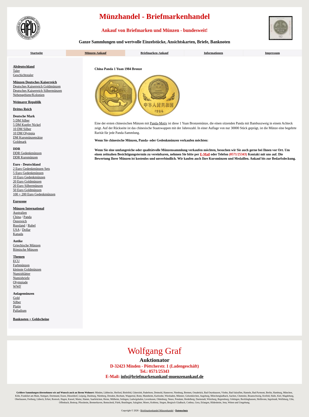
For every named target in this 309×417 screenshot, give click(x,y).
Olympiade (20, 282)
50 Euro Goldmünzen (27, 190)
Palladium (19, 310)
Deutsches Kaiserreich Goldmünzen (37, 86)
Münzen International (28, 208)
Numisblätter (21, 274)
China (17, 217)
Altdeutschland (24, 66)
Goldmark (19, 142)
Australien (20, 213)
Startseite (36, 53)
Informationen (213, 53)
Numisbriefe (21, 278)
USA (16, 230)
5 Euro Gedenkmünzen (28, 173)
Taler (16, 71)
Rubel (31, 225)
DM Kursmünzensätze (28, 137)
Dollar (26, 230)
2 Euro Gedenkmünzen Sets (31, 169)
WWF (17, 286)
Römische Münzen (25, 249)
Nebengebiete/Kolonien (28, 95)
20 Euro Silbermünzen (28, 186)
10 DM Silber (22, 129)
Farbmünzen (21, 265)
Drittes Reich (22, 109)
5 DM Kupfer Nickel (27, 125)
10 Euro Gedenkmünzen (29, 177)
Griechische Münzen (26, 245)
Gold (16, 298)
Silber (17, 302)
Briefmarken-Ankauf (155, 53)
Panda (27, 217)
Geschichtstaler (23, 75)
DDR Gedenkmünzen (27, 153)
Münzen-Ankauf (95, 53)
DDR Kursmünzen (25, 157)
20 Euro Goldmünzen (27, 181)
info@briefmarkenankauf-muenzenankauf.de (162, 376)
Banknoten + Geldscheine (31, 319)
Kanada (18, 234)
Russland (19, 225)
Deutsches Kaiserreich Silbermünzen (37, 90)
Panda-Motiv (158, 123)
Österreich (20, 221)
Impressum (272, 53)
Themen (19, 257)
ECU (16, 261)
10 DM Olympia (24, 133)
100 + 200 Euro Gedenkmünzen (34, 194)
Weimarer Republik (27, 102)
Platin (17, 306)
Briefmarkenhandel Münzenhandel (156, 410)
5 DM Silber (21, 120)
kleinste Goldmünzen (27, 269)
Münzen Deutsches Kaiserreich (35, 82)
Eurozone (19, 201)
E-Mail (205, 154)
